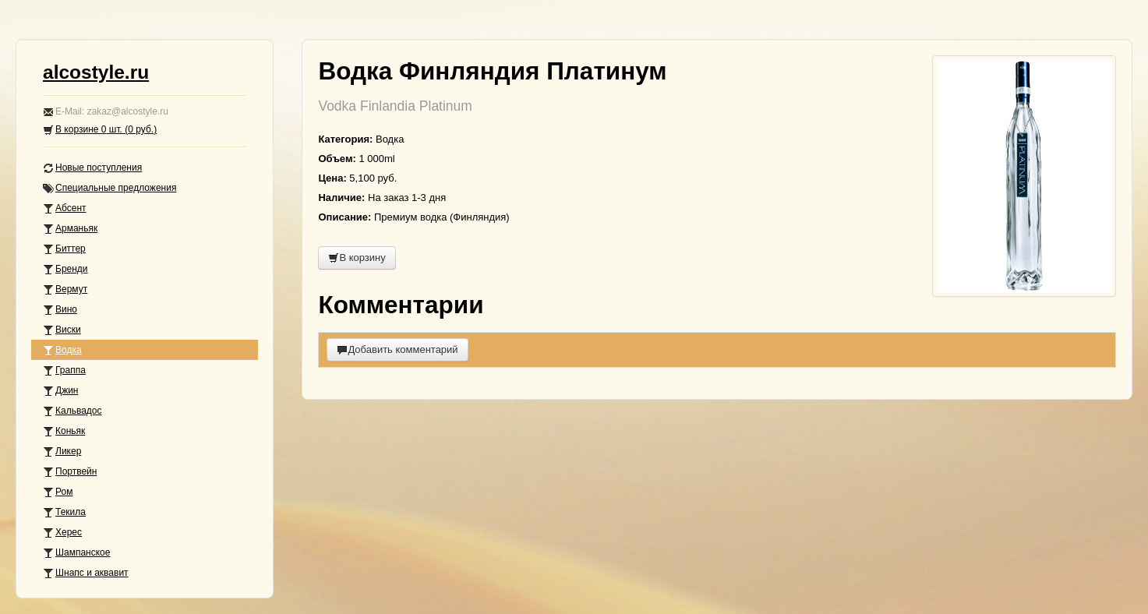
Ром (57, 492)
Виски (62, 330)
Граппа (64, 370)
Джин (60, 391)
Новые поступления (92, 168)
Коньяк (64, 431)
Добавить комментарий (397, 349)
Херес (62, 532)
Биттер (64, 249)
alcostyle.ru (96, 72)
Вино (60, 310)
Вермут (65, 289)
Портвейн (70, 472)
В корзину (356, 257)
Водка (62, 350)
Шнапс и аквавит (86, 573)
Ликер (62, 451)
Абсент (65, 208)
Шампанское (76, 553)
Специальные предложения (109, 188)
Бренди (65, 269)
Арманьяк (70, 229)
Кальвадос (72, 411)
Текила (64, 512)
